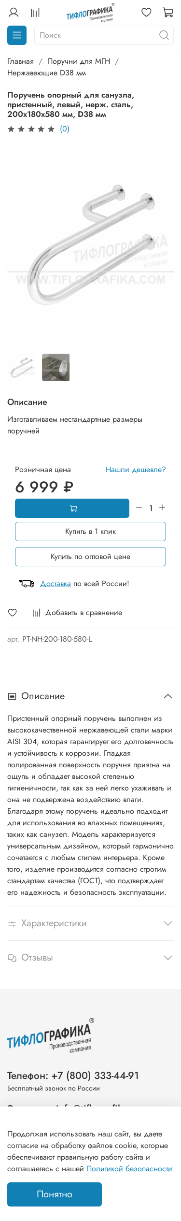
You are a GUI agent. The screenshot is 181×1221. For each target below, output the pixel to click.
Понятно (54, 1194)
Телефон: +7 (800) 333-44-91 (73, 1075)
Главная (20, 61)
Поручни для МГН (78, 61)
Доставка (55, 583)
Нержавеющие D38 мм (46, 72)
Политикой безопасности (129, 1168)
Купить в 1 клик (90, 531)
